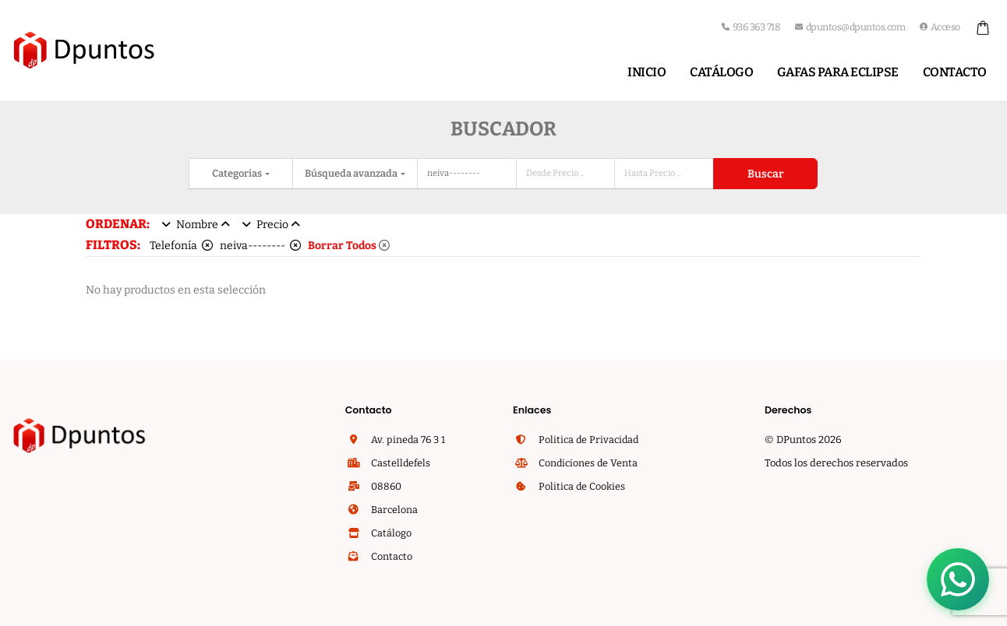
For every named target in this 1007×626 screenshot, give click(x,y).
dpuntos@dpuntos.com (850, 27)
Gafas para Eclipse (838, 72)
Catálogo (721, 72)
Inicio (646, 72)
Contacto (955, 72)
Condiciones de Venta (587, 463)
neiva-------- (260, 245)
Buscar (765, 174)
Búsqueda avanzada (352, 173)
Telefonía (181, 245)
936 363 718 (751, 27)
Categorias (237, 173)
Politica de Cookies (580, 486)
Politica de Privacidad (587, 439)
